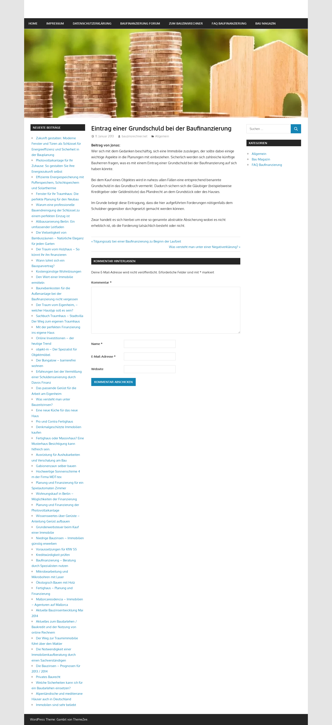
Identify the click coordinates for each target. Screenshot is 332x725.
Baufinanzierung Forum (140, 23)
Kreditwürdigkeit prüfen (53, 555)
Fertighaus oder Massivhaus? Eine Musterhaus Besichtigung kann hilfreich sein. (58, 443)
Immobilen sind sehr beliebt (56, 705)
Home (33, 23)
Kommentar (101, 282)
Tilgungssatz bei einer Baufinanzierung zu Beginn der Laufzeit (137, 241)
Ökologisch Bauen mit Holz (55, 582)
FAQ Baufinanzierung (229, 23)
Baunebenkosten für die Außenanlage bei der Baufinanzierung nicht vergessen (55, 293)
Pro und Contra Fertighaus (54, 421)
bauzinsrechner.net (134, 136)
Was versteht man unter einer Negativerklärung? (203, 247)
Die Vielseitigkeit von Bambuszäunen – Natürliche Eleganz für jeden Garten (58, 238)
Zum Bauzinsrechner (186, 23)
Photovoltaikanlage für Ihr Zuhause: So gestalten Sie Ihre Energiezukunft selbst (53, 166)
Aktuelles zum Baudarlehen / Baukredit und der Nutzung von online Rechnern (54, 627)
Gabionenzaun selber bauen (56, 466)
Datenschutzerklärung (92, 23)
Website (97, 369)
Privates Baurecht (48, 677)
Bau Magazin (265, 23)
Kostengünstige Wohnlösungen (58, 271)
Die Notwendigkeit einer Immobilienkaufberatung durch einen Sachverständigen (54, 654)
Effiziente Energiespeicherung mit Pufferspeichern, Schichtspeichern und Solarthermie (58, 182)
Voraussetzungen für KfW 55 (56, 549)
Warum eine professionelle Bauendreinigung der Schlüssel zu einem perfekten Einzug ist (56, 210)
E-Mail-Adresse (103, 356)
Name (96, 344)
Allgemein (162, 136)
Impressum (55, 23)
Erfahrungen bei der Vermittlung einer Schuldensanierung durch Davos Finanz (57, 377)
